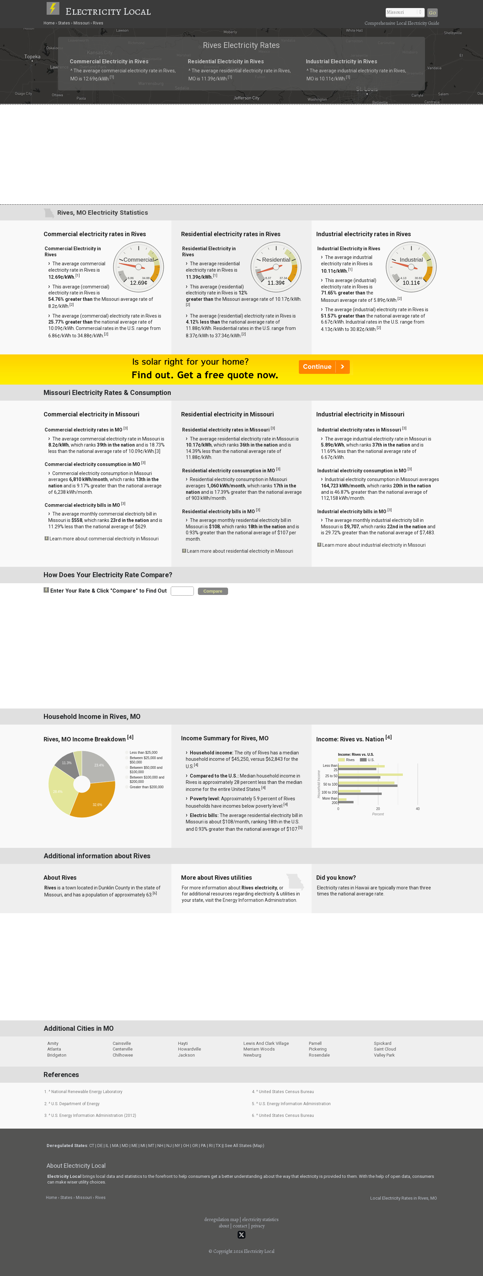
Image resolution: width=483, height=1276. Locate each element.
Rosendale (319, 1055)
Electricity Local (108, 11)
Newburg (252, 1055)
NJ (169, 1145)
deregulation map (221, 1219)
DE (100, 1145)
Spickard (382, 1043)
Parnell (315, 1043)
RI (211, 1145)
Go (432, 12)
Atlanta (54, 1049)
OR (195, 1145)
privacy (258, 1226)
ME (134, 1145)
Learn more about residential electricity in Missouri (240, 551)
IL (107, 1145)
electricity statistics (260, 1219)
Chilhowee (123, 1055)
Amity (52, 1043)
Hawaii (362, 887)
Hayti (183, 1043)
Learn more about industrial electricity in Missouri (374, 545)
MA (115, 1145)
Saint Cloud (385, 1049)
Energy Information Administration (259, 900)
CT (91, 1145)
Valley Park (384, 1055)
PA (203, 1145)
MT (151, 1145)
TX (218, 1145)
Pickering (318, 1049)
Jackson (186, 1055)
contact (240, 1226)
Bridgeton (56, 1055)
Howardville (189, 1049)
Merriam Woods (259, 1049)
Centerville (122, 1049)
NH (160, 1145)
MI (143, 1145)
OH (186, 1145)
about (224, 1226)
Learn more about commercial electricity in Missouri (104, 538)
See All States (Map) (244, 1145)
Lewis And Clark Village (266, 1043)
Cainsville (122, 1043)
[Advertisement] (241, 154)
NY (177, 1145)
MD (125, 1145)
